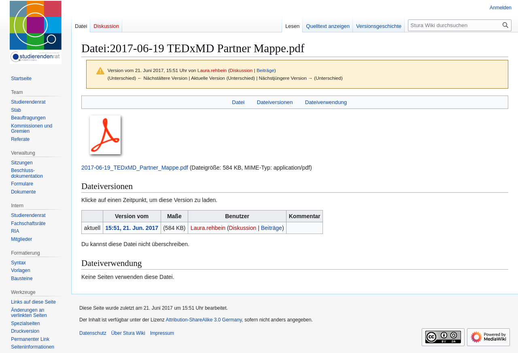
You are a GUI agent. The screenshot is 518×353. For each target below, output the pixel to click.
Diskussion (241, 70)
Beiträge (265, 70)
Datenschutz (92, 333)
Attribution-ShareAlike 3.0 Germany (204, 320)
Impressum (162, 333)
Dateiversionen (275, 102)
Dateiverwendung (326, 102)
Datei (238, 102)
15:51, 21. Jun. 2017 (131, 228)
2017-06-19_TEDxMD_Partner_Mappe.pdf (134, 167)
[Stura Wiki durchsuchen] (460, 25)
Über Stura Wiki (128, 333)
